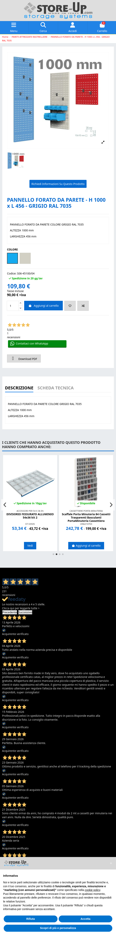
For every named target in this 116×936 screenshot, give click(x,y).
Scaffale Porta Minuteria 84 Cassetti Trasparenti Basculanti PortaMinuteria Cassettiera (86, 517)
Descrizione (19, 388)
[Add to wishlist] (70, 306)
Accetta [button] (85, 918)
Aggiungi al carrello (43, 305)
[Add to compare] (83, 306)
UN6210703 (86, 523)
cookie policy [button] (92, 890)
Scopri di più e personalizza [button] (58, 928)
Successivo (25, 612)
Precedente (10, 612)
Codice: (11, 273)
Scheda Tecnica (55, 388)
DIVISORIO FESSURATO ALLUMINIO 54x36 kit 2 (30, 515)
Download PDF (24, 358)
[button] (53, 554)
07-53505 (30, 523)
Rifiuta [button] (30, 918)
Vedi (30, 545)
